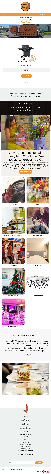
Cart (28, 14)
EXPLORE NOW (25, 172)
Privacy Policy (20, 454)
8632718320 (25, 436)
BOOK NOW (26, 76)
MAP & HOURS (42, 14)
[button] (24, 82)
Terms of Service (29, 454)
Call (18, 14)
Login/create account (25, 17)
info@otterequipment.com (25, 434)
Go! (30, 19)
